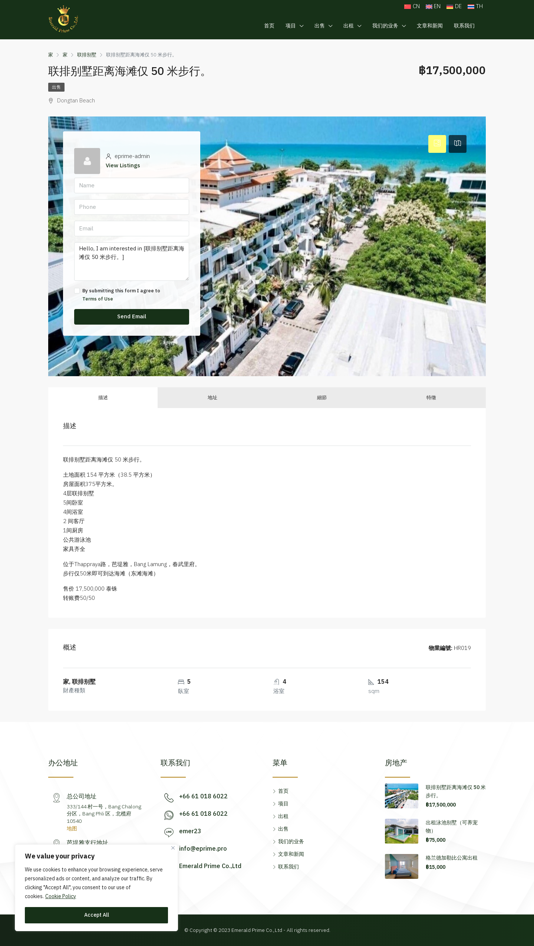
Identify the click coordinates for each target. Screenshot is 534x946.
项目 (291, 26)
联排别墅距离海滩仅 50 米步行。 (456, 791)
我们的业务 (385, 26)
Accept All (96, 915)
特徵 (431, 398)
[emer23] (169, 832)
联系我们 (464, 26)
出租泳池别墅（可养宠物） (452, 826)
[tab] (437, 144)
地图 (72, 828)
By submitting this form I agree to (131, 295)
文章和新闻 (430, 26)
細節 (322, 398)
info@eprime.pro (203, 849)
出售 (319, 26)
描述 (103, 398)
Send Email (131, 316)
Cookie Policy (60, 896)
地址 (212, 398)
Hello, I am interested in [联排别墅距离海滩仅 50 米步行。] (131, 261)
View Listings (123, 165)
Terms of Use (97, 299)
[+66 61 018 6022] (169, 797)
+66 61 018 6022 (203, 797)
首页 (269, 26)
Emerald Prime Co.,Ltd (210, 866)
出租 (348, 26)
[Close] (173, 848)
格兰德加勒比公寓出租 (452, 858)
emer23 (190, 832)
